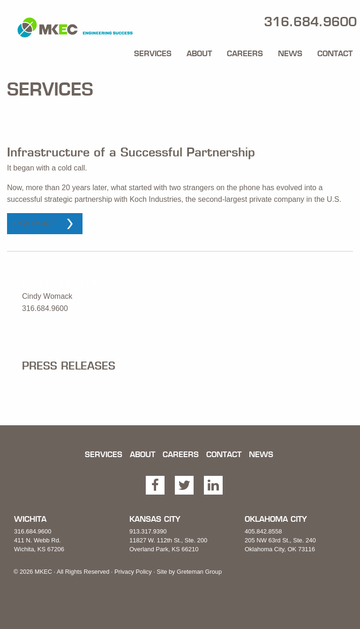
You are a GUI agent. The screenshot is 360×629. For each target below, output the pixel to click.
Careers (245, 53)
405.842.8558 (263, 531)
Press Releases (68, 365)
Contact (334, 53)
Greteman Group (199, 571)
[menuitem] (153, 51)
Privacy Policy (133, 571)
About (199, 53)
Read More (34, 223)
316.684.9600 (33, 531)
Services (153, 53)
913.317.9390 (148, 531)
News (290, 53)
